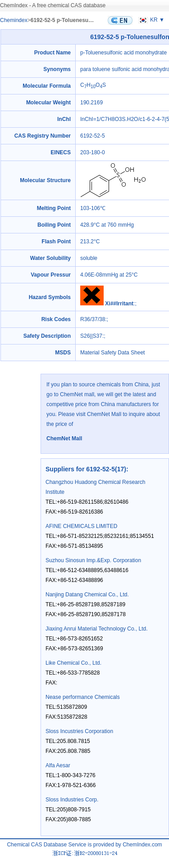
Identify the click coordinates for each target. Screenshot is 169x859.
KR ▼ (150, 20)
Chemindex (13, 20)
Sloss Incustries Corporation (79, 731)
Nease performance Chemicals (83, 697)
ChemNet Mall (64, 438)
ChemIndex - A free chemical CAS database (52, 5)
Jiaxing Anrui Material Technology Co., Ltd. (97, 629)
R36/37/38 (92, 319)
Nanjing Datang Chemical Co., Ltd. (87, 594)
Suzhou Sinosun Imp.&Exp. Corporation (93, 560)
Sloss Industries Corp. (72, 799)
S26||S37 (91, 336)
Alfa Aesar (58, 765)
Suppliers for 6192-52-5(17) (86, 469)
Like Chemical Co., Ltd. (73, 663)
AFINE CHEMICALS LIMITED (81, 526)
